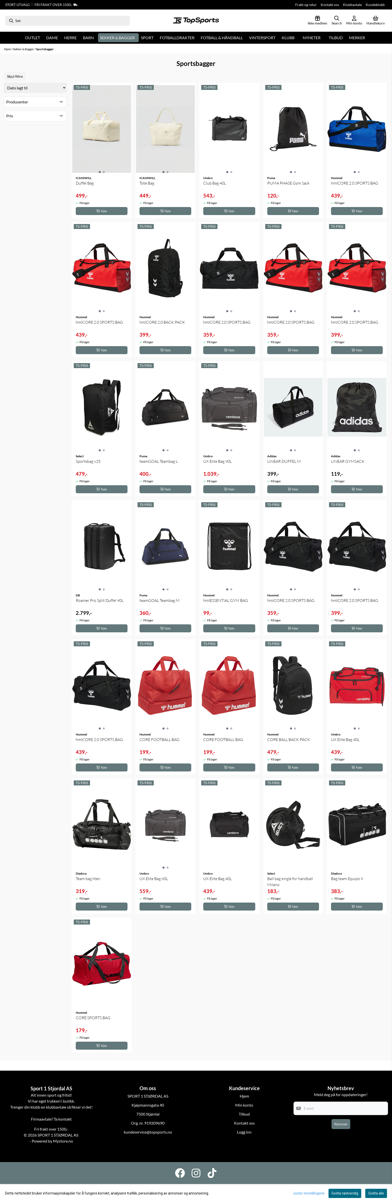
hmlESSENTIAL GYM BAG (225, 600)
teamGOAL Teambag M (160, 600)
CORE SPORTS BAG (93, 1017)
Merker (357, 37)
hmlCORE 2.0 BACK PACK (162, 322)
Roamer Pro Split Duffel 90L (100, 600)
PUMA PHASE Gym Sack (288, 183)
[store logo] (196, 20)
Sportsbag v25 (88, 461)
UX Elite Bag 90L (217, 461)
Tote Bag (147, 183)
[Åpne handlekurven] (375, 21)
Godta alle (376, 1193)
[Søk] (67, 21)
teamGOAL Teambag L (159, 461)
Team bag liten (88, 878)
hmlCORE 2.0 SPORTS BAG (354, 183)
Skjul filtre (15, 76)
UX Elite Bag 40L (345, 739)
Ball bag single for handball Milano (290, 881)
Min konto (244, 1105)
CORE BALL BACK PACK (288, 739)
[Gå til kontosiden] (354, 21)
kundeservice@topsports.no (148, 1132)
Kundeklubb (375, 4)
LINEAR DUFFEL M (284, 461)
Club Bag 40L (214, 183)
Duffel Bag (85, 183)
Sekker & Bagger (23, 49)
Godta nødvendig (345, 1193)
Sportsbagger (45, 49)
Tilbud (336, 37)
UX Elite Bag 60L (154, 878)
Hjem (8, 49)
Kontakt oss (330, 4)
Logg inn (244, 1132)
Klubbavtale (352, 4)
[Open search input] (337, 21)
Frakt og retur (306, 4)
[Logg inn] (317, 21)
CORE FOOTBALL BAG (160, 739)
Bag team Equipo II (347, 878)
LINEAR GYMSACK (347, 461)
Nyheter (311, 37)
